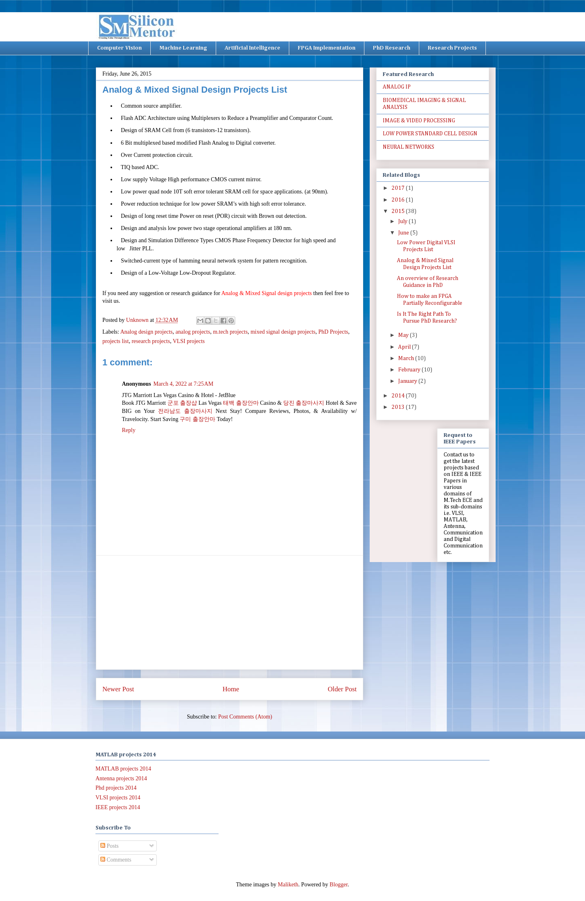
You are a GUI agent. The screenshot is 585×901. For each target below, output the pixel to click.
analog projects (193, 332)
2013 (399, 407)
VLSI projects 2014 (117, 798)
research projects (151, 341)
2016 (399, 200)
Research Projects (452, 48)
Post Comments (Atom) (245, 717)
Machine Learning (183, 48)
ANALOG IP (397, 87)
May (404, 335)
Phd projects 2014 (115, 788)
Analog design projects (146, 332)
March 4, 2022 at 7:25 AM (184, 384)
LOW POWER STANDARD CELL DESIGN (430, 134)
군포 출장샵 (182, 403)
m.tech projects (230, 332)
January (408, 381)
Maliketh (288, 884)
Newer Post (118, 689)
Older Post (342, 689)
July (403, 221)
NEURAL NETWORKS (408, 147)
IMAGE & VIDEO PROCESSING (419, 121)
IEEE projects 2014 (117, 807)
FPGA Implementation (326, 48)
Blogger (338, 884)
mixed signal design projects (283, 332)
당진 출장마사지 (304, 403)
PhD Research (391, 48)
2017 (399, 188)
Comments (115, 860)
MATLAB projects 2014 (123, 769)
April (405, 347)
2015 (399, 211)
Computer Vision (119, 48)
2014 (399, 396)
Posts (109, 846)
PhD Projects (333, 332)
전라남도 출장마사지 (185, 411)
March (406, 358)
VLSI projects (189, 341)
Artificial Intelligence (252, 48)
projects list (115, 341)
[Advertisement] (229, 612)
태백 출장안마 (241, 403)
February (410, 370)
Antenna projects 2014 (121, 778)
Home (231, 689)
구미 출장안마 (197, 419)
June (404, 233)
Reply (128, 430)
